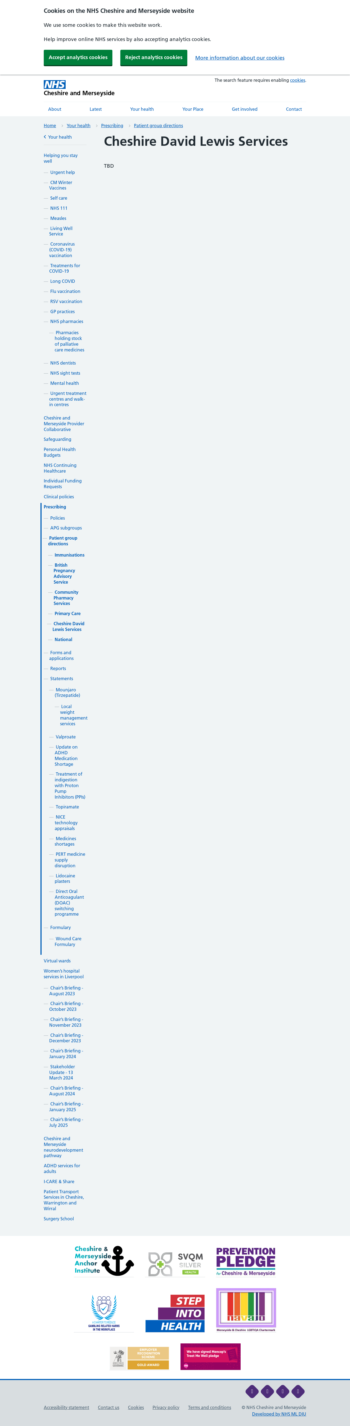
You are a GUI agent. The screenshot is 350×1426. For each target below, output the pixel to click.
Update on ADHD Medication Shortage (66, 755)
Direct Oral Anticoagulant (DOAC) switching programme (69, 903)
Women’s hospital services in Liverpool (64, 973)
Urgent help (62, 172)
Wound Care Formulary (68, 941)
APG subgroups (66, 528)
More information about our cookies (239, 58)
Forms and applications (61, 655)
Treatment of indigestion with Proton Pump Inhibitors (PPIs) (70, 785)
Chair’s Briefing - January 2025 (66, 1106)
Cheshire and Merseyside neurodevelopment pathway (63, 1147)
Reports (58, 668)
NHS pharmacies (66, 321)
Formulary (60, 927)
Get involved (245, 109)
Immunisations (69, 555)
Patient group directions (158, 125)
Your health (142, 109)
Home (50, 125)
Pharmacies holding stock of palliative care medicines (69, 341)
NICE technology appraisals (66, 822)
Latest (96, 109)
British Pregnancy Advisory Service (64, 573)
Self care (58, 198)
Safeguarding (57, 439)
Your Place (192, 109)
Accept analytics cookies (78, 57)
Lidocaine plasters (65, 878)
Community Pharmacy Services (66, 597)
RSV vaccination (66, 301)
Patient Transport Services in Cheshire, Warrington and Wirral (64, 1200)
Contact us (108, 1407)
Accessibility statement (66, 1407)
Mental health (64, 383)
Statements (61, 678)
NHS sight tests (65, 373)
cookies (297, 80)
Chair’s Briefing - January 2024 (66, 1053)
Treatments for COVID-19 (64, 268)
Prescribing (112, 125)
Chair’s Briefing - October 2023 (66, 1006)
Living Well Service (60, 231)
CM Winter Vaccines (60, 185)
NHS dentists (63, 363)
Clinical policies (59, 496)
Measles (58, 218)
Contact (294, 109)
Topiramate (67, 807)
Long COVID (62, 281)
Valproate (66, 737)
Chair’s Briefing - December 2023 (66, 1038)
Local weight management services (74, 715)
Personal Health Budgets (60, 452)
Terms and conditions (209, 1407)
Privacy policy (166, 1407)
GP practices (62, 311)
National (63, 639)
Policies (57, 518)
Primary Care (68, 613)
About (54, 109)
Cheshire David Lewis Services (68, 626)
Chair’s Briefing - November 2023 (66, 1022)
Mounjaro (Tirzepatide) (67, 692)
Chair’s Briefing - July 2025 (66, 1122)
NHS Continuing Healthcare (60, 468)
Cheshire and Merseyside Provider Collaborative (64, 423)
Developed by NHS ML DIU (279, 1414)
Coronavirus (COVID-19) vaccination (62, 249)
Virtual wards (57, 961)
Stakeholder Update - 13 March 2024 (62, 1072)
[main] (175, 685)
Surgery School (59, 1218)
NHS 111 (59, 208)
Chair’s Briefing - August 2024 (66, 1090)
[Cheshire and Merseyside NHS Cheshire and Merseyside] (79, 88)
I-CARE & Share (59, 1181)
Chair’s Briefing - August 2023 (66, 990)
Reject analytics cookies (153, 57)
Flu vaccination (65, 291)
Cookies (136, 1407)
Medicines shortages (65, 841)
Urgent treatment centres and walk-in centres (67, 399)
